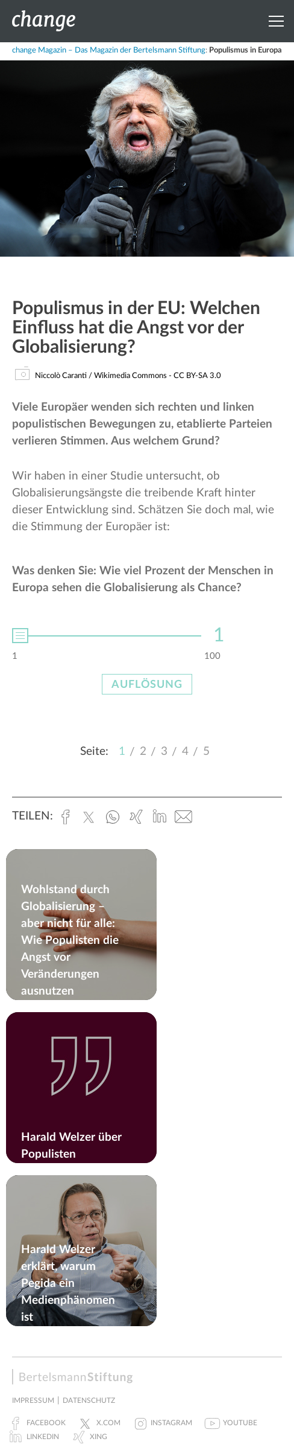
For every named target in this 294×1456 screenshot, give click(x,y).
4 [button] (185, 751)
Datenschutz (89, 1400)
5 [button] (206, 751)
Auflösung (147, 684)
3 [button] (164, 751)
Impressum (33, 1400)
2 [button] (143, 751)
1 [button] (122, 751)
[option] (147, 632)
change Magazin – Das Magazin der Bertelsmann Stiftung (108, 50)
